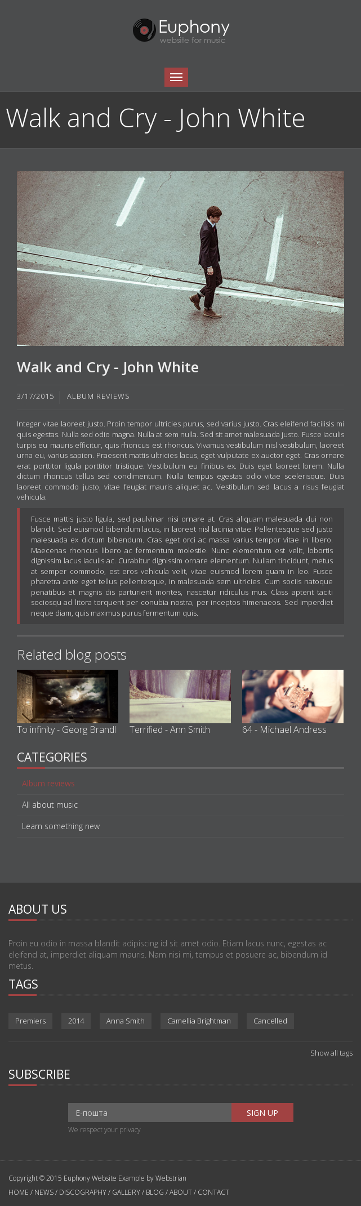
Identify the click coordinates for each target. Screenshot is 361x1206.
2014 (76, 1021)
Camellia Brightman (199, 1021)
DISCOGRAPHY (82, 1192)
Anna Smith (125, 1021)
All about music (50, 805)
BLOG (155, 1192)
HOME (19, 1192)
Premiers (30, 1021)
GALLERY (126, 1192)
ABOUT (181, 1192)
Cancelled (270, 1021)
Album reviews (48, 783)
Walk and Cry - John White (108, 367)
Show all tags (331, 1053)
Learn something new (61, 826)
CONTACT (213, 1192)
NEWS (44, 1192)
